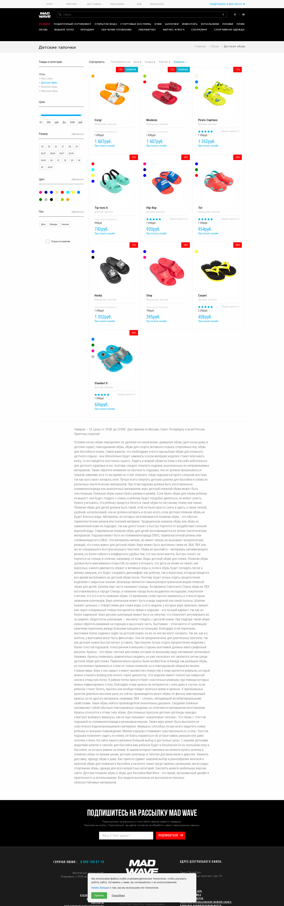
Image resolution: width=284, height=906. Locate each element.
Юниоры (53, 221)
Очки (158, 24)
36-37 (50, 164)
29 (77, 143)
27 (63, 143)
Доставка (94, 4)
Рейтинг (163, 58)
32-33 (71, 150)
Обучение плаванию (116, 30)
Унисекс (65, 221)
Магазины (117, 4)
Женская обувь (49, 83)
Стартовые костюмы (135, 24)
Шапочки (172, 24)
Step (166, 269)
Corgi (115, 93)
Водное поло (64, 30)
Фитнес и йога (174, 30)
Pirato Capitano (218, 93)
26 (49, 143)
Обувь (43, 30)
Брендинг (88, 30)
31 (58, 157)
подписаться (167, 835)
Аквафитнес (147, 30)
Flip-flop (166, 181)
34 (79, 157)
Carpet (218, 269)
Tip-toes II (115, 181)
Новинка (179, 58)
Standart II (115, 356)
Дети (43, 221)
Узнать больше (100, 887)
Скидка (149, 58)
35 (42, 164)
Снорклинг (199, 30)
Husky (115, 269)
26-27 (43, 150)
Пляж (241, 24)
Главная (200, 43)
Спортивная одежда (229, 30)
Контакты (97, 902)
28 (70, 143)
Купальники (210, 24)
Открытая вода (106, 24)
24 (42, 143)
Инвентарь (190, 24)
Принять (99, 895)
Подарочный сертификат (72, 24)
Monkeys (166, 93)
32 (65, 157)
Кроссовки (47, 75)
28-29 (52, 150)
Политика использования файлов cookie (206, 902)
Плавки (227, 24)
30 (51, 157)
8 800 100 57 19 (92, 862)
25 (56, 143)
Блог (49, 4)
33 (72, 157)
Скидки (45, 24)
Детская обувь (49, 79)
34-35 (43, 157)
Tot (218, 181)
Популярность (119, 58)
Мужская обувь (49, 87)
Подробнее (118, 895)
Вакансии (157, 4)
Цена (136, 58)
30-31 (61, 150)
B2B (139, 4)
